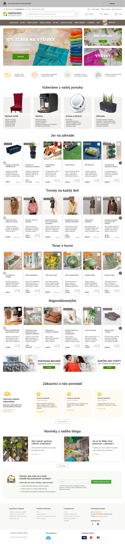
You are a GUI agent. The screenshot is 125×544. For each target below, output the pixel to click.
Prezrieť (112, 3)
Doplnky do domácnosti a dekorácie (46, 124)
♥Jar (98, 22)
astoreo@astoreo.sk (101, 520)
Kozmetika (69, 120)
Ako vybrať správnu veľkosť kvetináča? (19, 3)
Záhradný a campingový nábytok (106, 123)
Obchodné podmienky (70, 518)
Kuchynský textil (10, 124)
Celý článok (34, 458)
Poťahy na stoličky (10, 121)
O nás (65, 516)
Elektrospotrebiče (40, 120)
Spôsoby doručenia (117, 9)
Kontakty (66, 525)
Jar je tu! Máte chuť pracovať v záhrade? (103, 446)
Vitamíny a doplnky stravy (73, 123)
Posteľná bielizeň (10, 123)
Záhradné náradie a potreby (104, 120)
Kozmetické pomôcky (72, 121)
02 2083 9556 (19, 9)
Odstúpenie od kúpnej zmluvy (18, 520)
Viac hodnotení (62, 425)
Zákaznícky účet (14, 522)
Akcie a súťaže (41, 522)
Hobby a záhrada (45, 22)
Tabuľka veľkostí (41, 518)
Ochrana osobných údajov (71, 520)
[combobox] (48, 14)
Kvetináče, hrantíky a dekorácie (105, 121)
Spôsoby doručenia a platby (17, 516)
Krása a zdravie (32, 22)
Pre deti (55, 22)
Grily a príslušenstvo (102, 124)
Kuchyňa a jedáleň (41, 121)
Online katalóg (95, 9)
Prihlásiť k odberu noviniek (101, 486)
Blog (89, 9)
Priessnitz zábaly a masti (73, 124)
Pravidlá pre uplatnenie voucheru (46, 520)
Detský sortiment (40, 123)
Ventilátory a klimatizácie (42, 126)
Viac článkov (62, 470)
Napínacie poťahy (10, 120)
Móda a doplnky (80, 22)
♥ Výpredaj (90, 22)
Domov (23, 22)
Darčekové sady (71, 126)
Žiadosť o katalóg (105, 9)
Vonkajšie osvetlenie (102, 126)
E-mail (62, 486)
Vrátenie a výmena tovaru (17, 518)
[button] (6, 47)
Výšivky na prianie (66, 22)
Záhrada (100, 116)
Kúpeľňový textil (10, 126)
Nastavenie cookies (69, 522)
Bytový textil (14, 22)
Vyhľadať (75, 14)
